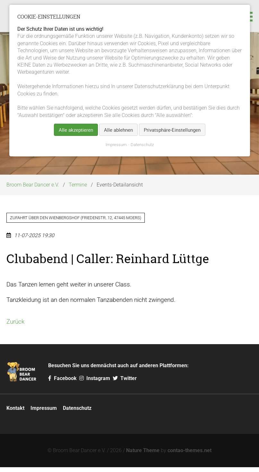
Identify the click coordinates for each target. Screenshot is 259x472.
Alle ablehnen (118, 130)
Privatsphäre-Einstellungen (172, 130)
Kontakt (15, 413)
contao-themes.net (190, 455)
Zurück (15, 326)
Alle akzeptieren (76, 130)
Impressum (43, 413)
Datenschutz (77, 413)
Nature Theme (143, 455)
